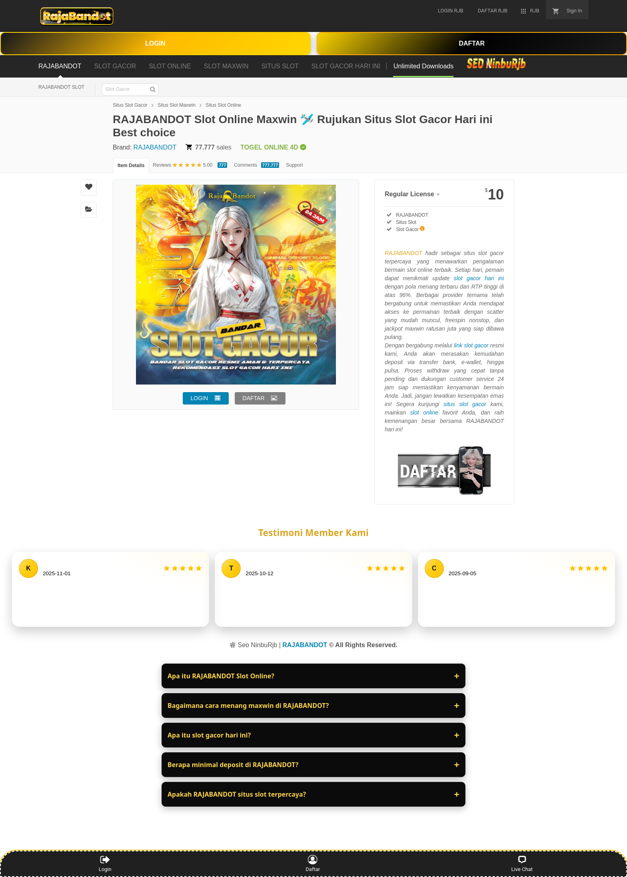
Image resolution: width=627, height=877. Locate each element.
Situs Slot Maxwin (177, 105)
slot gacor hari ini (479, 278)
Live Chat (522, 863)
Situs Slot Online (223, 105)
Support (294, 165)
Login (105, 863)
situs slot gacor (464, 404)
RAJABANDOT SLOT (61, 87)
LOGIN (155, 43)
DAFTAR (472, 43)
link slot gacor (471, 345)
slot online (424, 412)
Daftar (314, 863)
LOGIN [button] (199, 398)
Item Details (131, 165)
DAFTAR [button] (254, 398)
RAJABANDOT (155, 147)
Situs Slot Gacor (130, 105)
